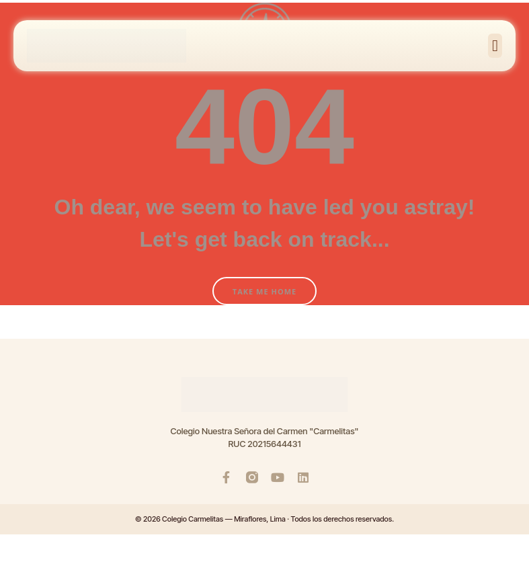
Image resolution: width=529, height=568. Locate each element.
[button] (495, 46)
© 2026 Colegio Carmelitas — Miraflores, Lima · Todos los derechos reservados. (264, 519)
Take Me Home (264, 291)
